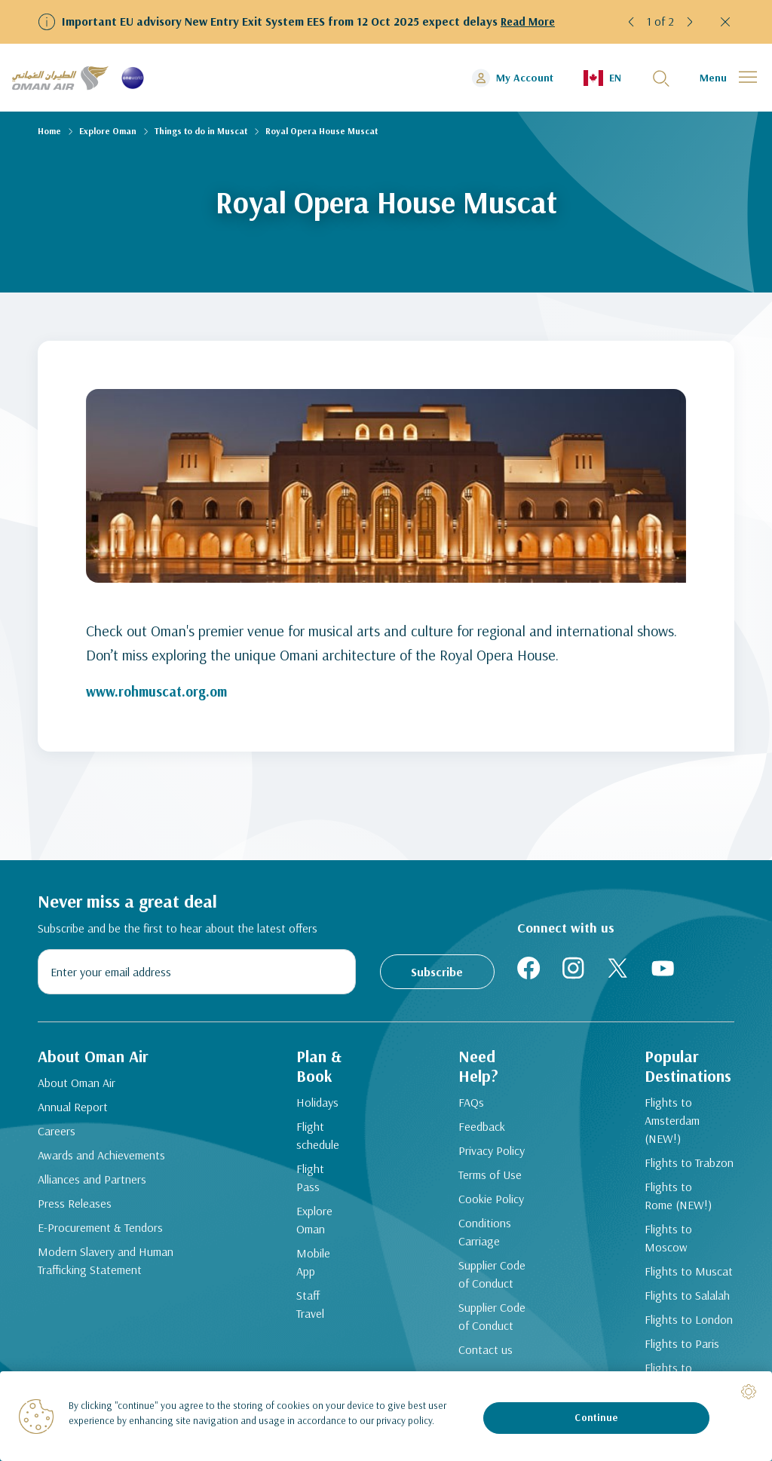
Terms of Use (485, 1182)
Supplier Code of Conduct (487, 1281)
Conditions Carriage (480, 1239)
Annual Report (73, 1111)
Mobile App (306, 1251)
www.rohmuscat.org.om (161, 690)
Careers (56, 1136)
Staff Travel (317, 1284)
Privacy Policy (487, 1157)
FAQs (466, 1109)
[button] (632, 22)
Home (49, 130)
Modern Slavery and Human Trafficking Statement (105, 1265)
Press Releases (75, 1208)
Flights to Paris (673, 1314)
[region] (386, 1416)
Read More (530, 21)
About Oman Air (76, 1087)
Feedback (477, 1133)
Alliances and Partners (92, 1184)
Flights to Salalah (678, 1266)
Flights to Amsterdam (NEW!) (683, 1118)
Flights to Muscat (680, 1242)
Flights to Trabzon (680, 1151)
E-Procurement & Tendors (100, 1232)
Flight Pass (317, 1176)
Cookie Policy (486, 1206)
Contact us (481, 1357)
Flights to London (680, 1290)
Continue (595, 1417)
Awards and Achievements (101, 1160)
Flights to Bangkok (683, 1338)
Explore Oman (107, 130)
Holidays (311, 1109)
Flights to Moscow (683, 1218)
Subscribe (437, 971)
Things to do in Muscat (201, 130)
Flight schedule (311, 1142)
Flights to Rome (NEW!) (669, 1185)
